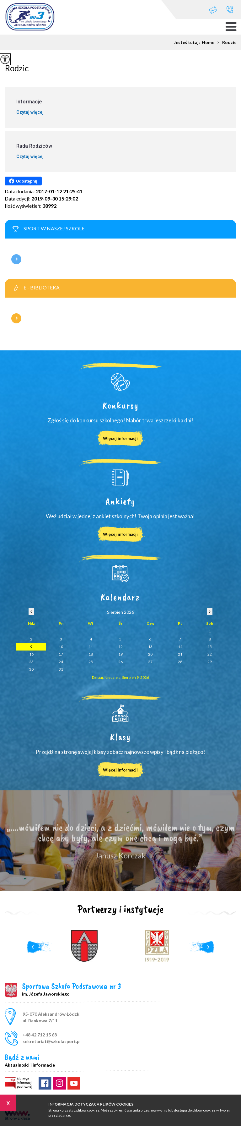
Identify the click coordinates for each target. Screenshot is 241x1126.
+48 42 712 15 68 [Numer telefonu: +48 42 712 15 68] (40, 1034)
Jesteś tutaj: (188, 42)
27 (150, 661)
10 (61, 646)
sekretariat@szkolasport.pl (213, 10)
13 (150, 646)
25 (90, 661)
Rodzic (225, 42)
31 (61, 669)
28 (180, 661)
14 (180, 646)
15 (209, 646)
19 (120, 654)
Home (208, 42)
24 (61, 661)
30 (31, 669)
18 (90, 654)
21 (180, 654)
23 (31, 661)
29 (209, 661)
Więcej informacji (16, 259)
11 (90, 646)
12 (120, 646)
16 (31, 654)
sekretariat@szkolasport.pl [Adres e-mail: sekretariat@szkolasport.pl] (52, 1041)
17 (61, 654)
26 (120, 661)
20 (150, 654)
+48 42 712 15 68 (230, 9)
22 (209, 654)
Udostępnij (23, 181)
